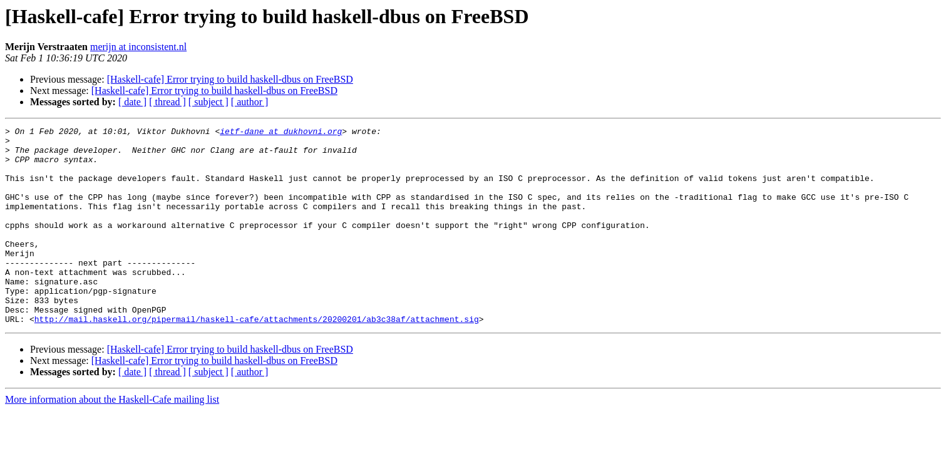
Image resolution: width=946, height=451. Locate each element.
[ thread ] (167, 101)
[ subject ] (208, 101)
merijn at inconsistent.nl (138, 46)
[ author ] (250, 101)
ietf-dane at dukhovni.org (281, 132)
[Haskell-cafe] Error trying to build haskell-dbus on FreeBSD (230, 79)
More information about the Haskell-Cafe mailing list (112, 438)
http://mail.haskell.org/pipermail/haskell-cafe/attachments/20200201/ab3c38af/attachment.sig (256, 358)
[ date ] (132, 101)
